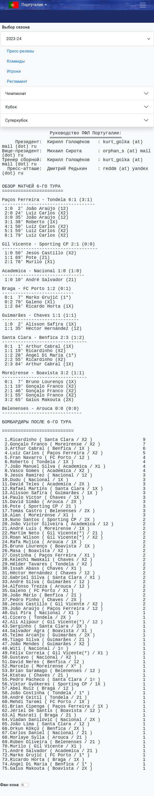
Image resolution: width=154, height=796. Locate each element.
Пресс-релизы (20, 51)
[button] (25, 785)
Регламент (17, 81)
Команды (16, 61)
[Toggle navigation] (143, 5)
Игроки (14, 71)
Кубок (11, 107)
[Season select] (77, 39)
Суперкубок (16, 120)
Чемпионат (15, 93)
